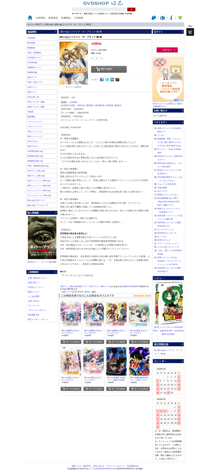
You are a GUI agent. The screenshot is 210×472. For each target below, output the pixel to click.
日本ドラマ (94, 286)
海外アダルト (33, 146)
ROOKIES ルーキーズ (166, 233)
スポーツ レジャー (35, 126)
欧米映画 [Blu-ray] (35, 156)
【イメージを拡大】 (73, 87)
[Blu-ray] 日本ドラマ (36, 200)
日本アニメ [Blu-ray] (44, 24)
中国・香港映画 (34, 53)
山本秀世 (73, 102)
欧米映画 (31, 43)
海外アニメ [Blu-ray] (36, 176)
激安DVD (127, 286)
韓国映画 (31, 48)
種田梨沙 (90, 105)
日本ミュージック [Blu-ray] (39, 181)
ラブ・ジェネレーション (167, 243)
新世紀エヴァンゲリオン (167, 195)
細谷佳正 (81, 105)
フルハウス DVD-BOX (166, 184)
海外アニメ (32, 92)
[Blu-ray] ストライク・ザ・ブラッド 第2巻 (73, 24)
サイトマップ (33, 306)
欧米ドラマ (32, 77)
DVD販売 (64, 289)
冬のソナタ (162, 191)
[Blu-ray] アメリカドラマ (38, 205)
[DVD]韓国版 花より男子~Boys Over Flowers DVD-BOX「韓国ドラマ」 (168, 201)
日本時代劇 (32, 62)
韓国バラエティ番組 (36, 107)
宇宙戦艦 (128, 14)
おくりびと (162, 236)
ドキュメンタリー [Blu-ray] (39, 190)
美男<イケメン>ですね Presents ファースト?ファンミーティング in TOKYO (169, 261)
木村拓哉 (114, 14)
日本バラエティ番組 (36, 102)
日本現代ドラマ (34, 58)
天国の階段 (162, 188)
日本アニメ (32, 87)
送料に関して (33, 282)
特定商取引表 (33, 315)
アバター (161, 135)
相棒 (86, 14)
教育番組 (31, 117)
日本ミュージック (35, 131)
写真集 (30, 112)
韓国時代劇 (32, 72)
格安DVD (135, 286)
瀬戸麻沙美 (100, 105)
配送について (33, 292)
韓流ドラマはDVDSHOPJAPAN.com (100, 469)
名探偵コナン (104, 14)
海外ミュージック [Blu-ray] (39, 185)
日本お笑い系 (33, 97)
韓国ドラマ (93, 14)
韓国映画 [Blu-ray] (35, 161)
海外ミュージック (35, 136)
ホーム (30, 24)
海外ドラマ (105, 286)
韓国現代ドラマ (34, 67)
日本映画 (31, 38)
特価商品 (66, 18)
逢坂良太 (118, 105)
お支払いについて (35, 287)
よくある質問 (33, 296)
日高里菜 (109, 105)
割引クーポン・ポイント (38, 319)
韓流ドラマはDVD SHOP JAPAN (76, 292)
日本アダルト (33, 141)
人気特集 (78, 18)
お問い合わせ (33, 301)
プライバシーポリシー (37, 310)
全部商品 (40, 18)
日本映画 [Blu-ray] (35, 151)
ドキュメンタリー (35, 122)
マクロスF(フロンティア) (168, 247)
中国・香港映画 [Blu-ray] (38, 166)
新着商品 (53, 18)
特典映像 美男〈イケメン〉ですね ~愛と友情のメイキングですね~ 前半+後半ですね (169, 142)
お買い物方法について (37, 278)
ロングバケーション (166, 229)
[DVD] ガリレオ (164, 240)
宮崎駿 (121, 14)
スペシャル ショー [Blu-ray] (39, 195)
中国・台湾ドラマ (35, 82)
